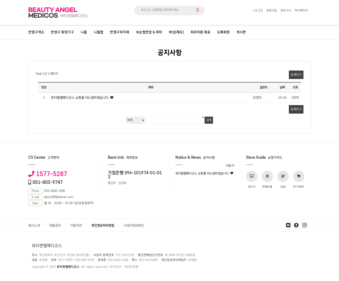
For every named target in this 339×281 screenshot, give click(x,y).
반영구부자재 (119, 32)
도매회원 (223, 32)
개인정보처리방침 (102, 225)
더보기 (230, 165)
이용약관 (76, 225)
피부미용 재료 (200, 32)
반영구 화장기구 (62, 32)
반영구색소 (36, 32)
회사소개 (34, 225)
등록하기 (296, 74)
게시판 (241, 32)
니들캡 (98, 32)
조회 (295, 87)
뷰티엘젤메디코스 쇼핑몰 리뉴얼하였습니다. (80, 97)
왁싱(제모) (176, 32)
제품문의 (55, 225)
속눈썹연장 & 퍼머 (149, 32)
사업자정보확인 (134, 225)
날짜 (282, 87)
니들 (84, 32)
